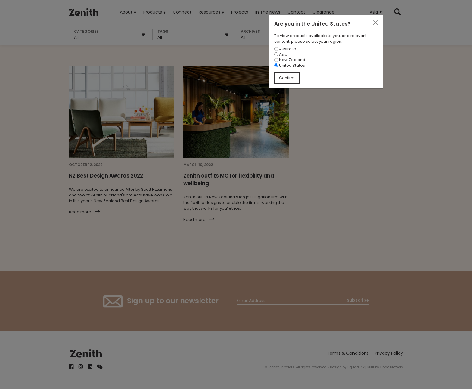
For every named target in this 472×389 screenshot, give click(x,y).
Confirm (287, 78)
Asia (280, 54)
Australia (285, 49)
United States (289, 65)
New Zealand (289, 60)
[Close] (375, 22)
